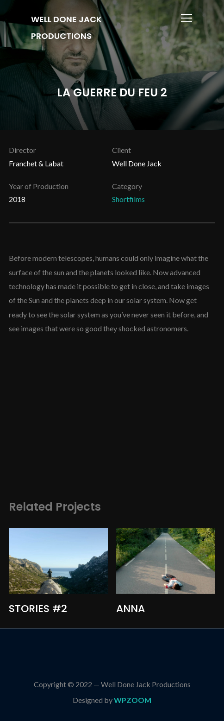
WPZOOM (132, 700)
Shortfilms (128, 199)
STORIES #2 (38, 608)
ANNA (130, 608)
